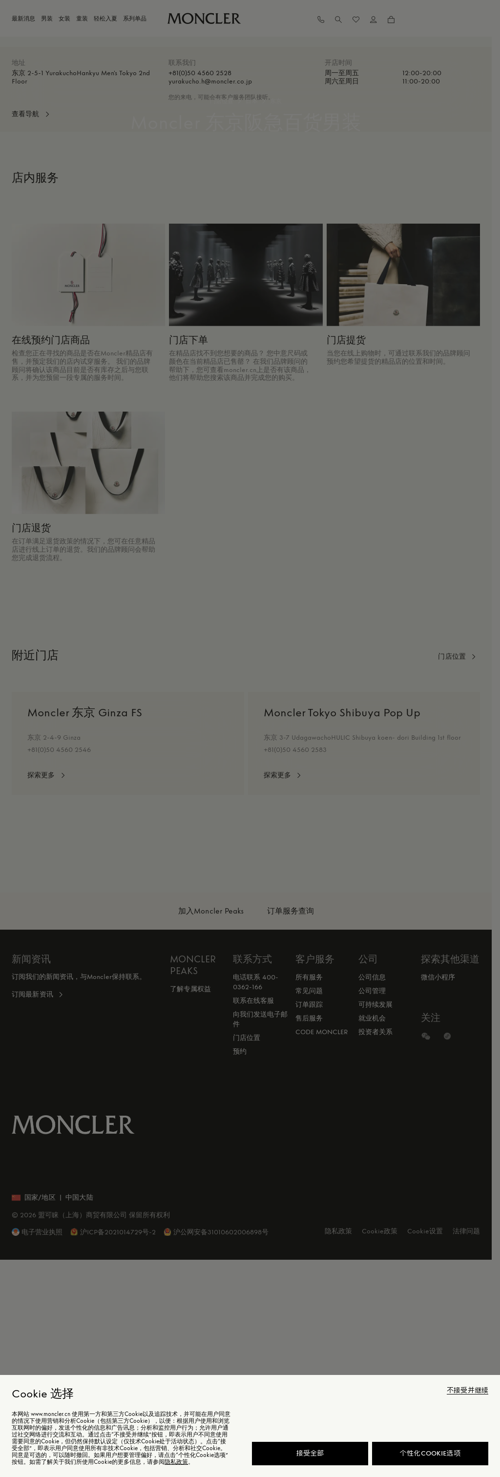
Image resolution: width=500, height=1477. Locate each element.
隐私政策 (176, 1461)
